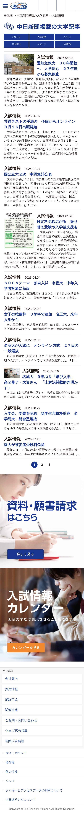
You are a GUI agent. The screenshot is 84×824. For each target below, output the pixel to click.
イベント (67, 37)
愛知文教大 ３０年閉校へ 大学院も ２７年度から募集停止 (57, 68)
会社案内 (11, 678)
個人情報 (11, 771)
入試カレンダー (61, 5)
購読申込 (11, 699)
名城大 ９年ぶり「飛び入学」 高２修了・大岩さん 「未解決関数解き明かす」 (41, 382)
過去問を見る (70, 5)
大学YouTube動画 (79, 5)
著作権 (10, 762)
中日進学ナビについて (20, 799)
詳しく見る (25, 554)
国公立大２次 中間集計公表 (28, 174)
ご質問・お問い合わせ (21, 720)
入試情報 (58, 15)
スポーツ (41, 44)
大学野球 (67, 44)
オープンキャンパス (51, 5)
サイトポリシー (16, 753)
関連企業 (11, 710)
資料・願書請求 (42, 5)
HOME (8, 15)
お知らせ (16, 37)
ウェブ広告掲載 (16, 730)
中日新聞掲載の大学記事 (32, 15)
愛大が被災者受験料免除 (24, 445)
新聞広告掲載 (14, 741)
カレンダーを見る (26, 647)
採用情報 (11, 689)
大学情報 (33, 5)
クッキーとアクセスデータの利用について (34, 790)
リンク (10, 781)
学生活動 (16, 44)
